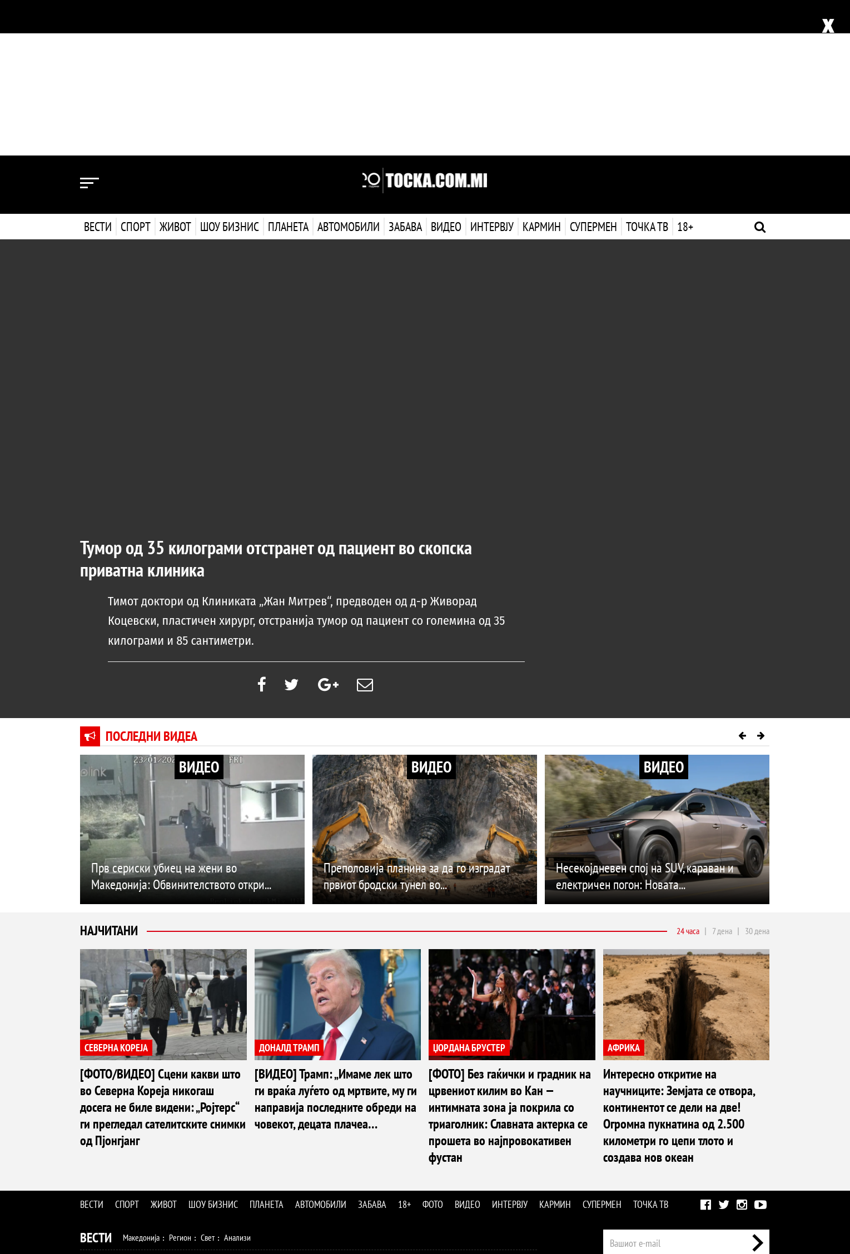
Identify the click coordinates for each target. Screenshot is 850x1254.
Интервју (491, 71)
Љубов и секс (240, 1132)
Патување (286, 1132)
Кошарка (171, 1108)
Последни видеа (151, 583)
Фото (432, 1051)
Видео (445, 71)
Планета (288, 71)
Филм (164, 1156)
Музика (193, 1156)
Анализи (237, 1084)
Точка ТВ (646, 71)
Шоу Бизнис (112, 1156)
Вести (98, 71)
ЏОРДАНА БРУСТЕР (469, 894)
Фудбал (136, 1108)
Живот (175, 71)
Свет (208, 1084)
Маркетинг (718, 1125)
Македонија (141, 1084)
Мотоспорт (273, 1108)
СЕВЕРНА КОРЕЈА (116, 894)
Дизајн (368, 1132)
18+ (684, 71)
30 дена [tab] (757, 778)
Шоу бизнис (229, 71)
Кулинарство (330, 1132)
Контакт (757, 1125)
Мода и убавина (185, 1132)
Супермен (592, 71)
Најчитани (109, 777)
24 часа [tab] (688, 778)
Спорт (136, 71)
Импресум (676, 1125)
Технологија (138, 1180)
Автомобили (348, 71)
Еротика (257, 1180)
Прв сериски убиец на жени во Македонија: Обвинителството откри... (181, 723)
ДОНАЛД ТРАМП (289, 894)
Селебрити (231, 1156)
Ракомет (207, 1108)
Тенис (238, 1108)
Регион (180, 1084)
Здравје (139, 1132)
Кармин (540, 71)
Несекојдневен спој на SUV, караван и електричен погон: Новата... (645, 723)
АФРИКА (624, 894)
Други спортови (324, 1108)
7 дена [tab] (722, 778)
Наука (100, 1180)
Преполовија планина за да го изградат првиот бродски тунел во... (417, 723)
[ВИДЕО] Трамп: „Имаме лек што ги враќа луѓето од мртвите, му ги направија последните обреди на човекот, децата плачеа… (336, 946)
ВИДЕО (199, 614)
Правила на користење (733, 1187)
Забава (405, 71)
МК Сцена (273, 1156)
